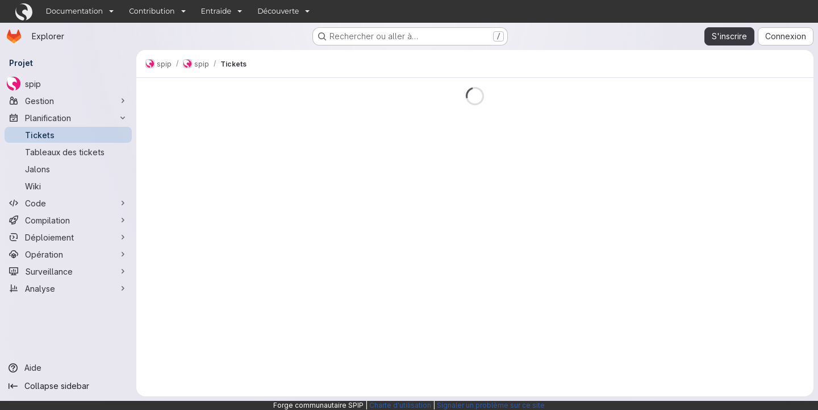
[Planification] (68, 118)
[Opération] (68, 254)
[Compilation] (68, 220)
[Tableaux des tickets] (68, 152)
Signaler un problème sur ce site (491, 405)
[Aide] (68, 368)
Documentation (74, 11)
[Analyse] (68, 288)
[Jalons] (68, 169)
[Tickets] (68, 135)
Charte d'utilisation (400, 405)
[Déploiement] (68, 237)
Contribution (151, 11)
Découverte (278, 11)
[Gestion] (68, 101)
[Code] (68, 203)
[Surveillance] (68, 271)
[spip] (68, 84)
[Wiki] (68, 186)
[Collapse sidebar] (68, 386)
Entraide (216, 11)
